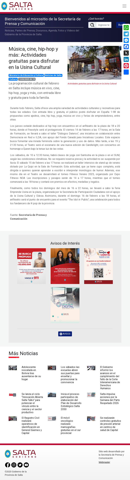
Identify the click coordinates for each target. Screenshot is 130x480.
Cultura (13, 79)
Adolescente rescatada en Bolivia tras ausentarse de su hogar (31, 373)
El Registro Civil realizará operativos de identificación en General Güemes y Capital (32, 425)
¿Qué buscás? (96, 18)
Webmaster (104, 462)
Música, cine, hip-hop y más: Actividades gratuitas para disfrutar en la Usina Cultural (34, 58)
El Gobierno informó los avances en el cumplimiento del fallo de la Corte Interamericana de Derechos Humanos (110, 377)
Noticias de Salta (53, 75)
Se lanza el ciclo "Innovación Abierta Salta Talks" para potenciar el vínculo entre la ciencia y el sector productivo (32, 402)
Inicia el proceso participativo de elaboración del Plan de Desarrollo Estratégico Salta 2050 (71, 401)
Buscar (121, 24)
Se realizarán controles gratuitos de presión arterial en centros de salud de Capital (110, 423)
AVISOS (65, 333)
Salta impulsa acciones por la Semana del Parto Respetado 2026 (110, 398)
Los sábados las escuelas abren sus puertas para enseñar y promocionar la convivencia (70, 374)
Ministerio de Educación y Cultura (26, 75)
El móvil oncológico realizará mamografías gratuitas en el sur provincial (71, 425)
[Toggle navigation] (124, 6)
